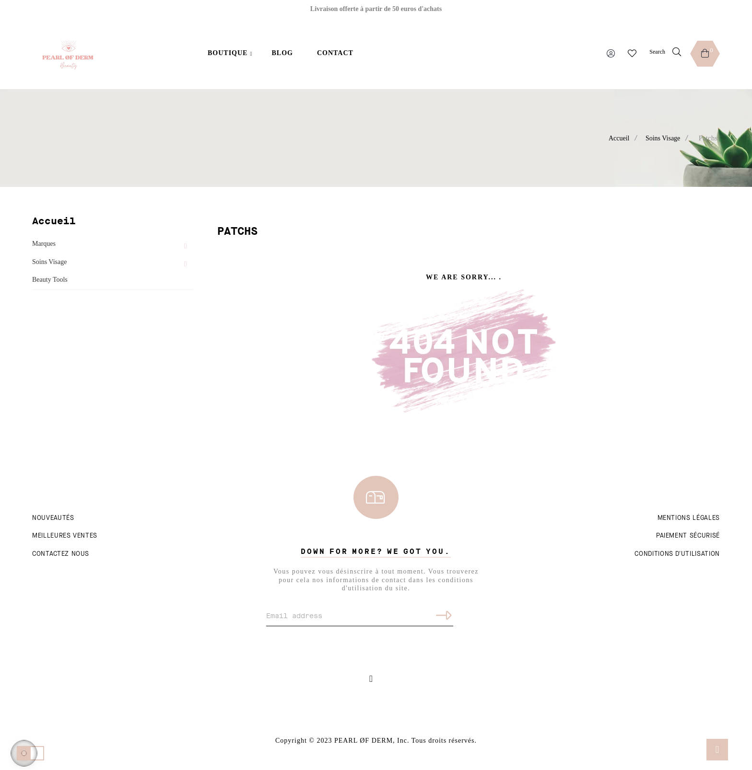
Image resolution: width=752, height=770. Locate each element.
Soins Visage (49, 261)
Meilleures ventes (64, 536)
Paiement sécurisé (688, 536)
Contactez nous (60, 554)
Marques (44, 243)
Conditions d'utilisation (677, 554)
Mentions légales (689, 518)
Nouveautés (53, 518)
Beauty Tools (50, 279)
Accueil (54, 221)
